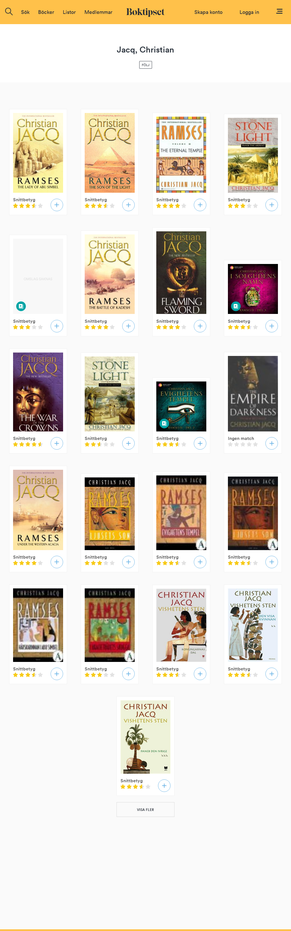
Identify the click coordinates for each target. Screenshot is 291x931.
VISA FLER (145, 809)
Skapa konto (208, 12)
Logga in (249, 12)
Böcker (46, 12)
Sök (25, 12)
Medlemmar (98, 12)
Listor (69, 12)
